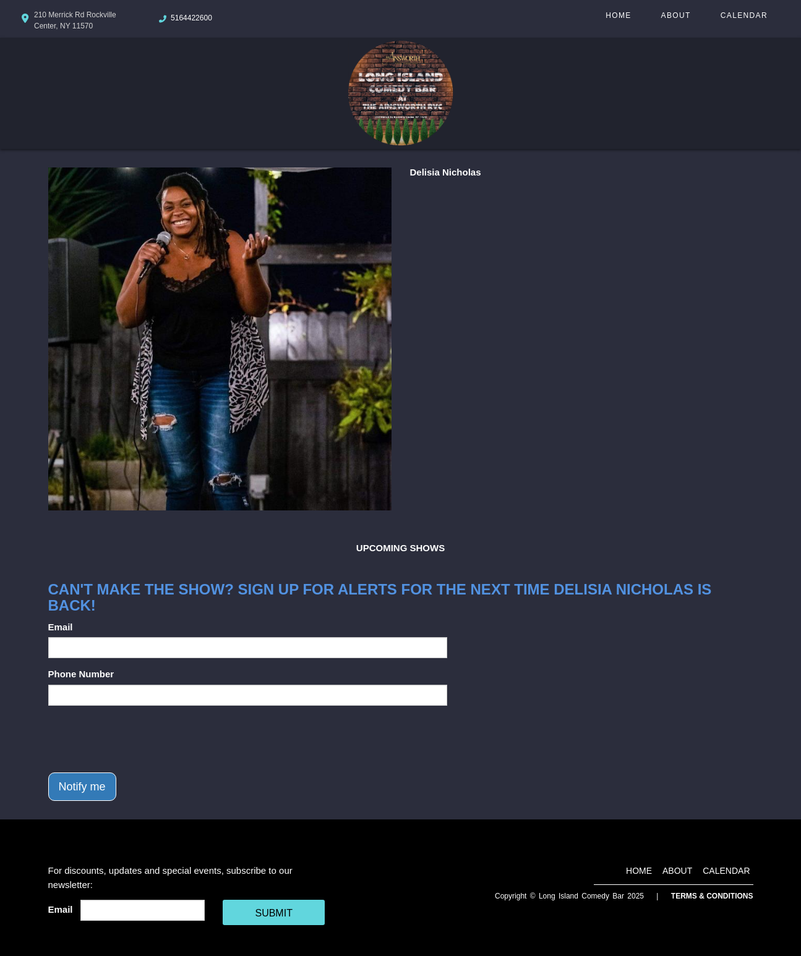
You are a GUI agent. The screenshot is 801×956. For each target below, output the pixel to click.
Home (618, 15)
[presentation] (142, 739)
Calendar (744, 15)
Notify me (82, 786)
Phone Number (81, 674)
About (676, 15)
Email (60, 627)
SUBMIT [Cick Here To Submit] (273, 913)
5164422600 (191, 18)
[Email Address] (142, 910)
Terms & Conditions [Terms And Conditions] (712, 896)
